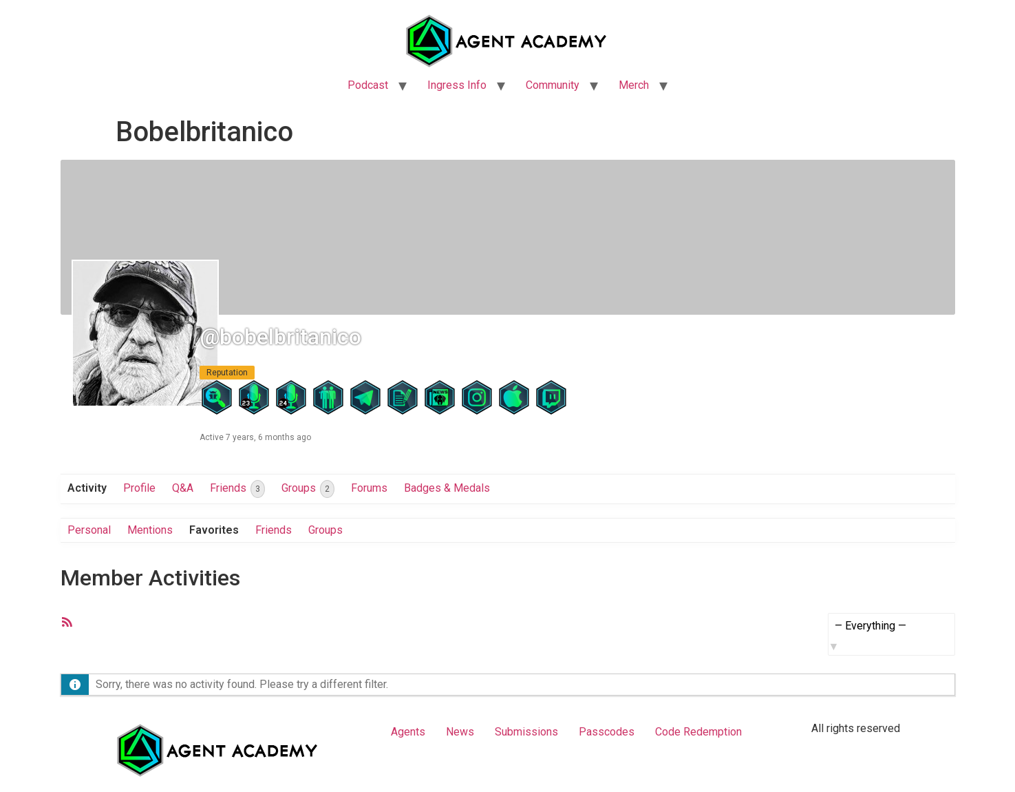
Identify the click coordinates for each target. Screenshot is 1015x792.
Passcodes (606, 731)
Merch (634, 85)
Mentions (150, 529)
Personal (89, 529)
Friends (237, 489)
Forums (369, 487)
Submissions (526, 731)
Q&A (182, 487)
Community (552, 85)
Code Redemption (698, 731)
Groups (307, 489)
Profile (139, 487)
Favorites (214, 529)
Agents (408, 731)
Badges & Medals (447, 487)
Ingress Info (457, 85)
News (460, 731)
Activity (87, 487)
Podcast (368, 85)
